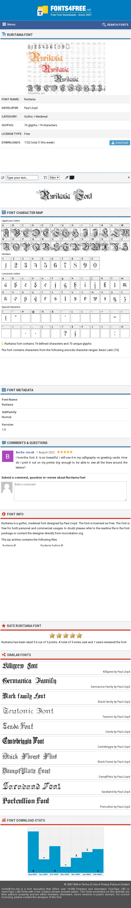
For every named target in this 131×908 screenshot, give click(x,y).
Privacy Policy (109, 884)
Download (120, 142)
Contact (124, 884)
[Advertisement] (65, 160)
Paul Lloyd (31, 108)
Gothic (28, 116)
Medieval (42, 116)
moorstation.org (72, 533)
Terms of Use (89, 884)
